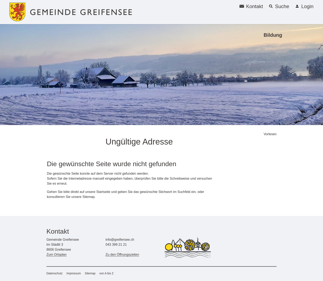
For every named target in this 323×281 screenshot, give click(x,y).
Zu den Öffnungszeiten (122, 254)
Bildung (273, 35)
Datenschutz (54, 273)
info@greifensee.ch (120, 239)
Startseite (103, 192)
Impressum (74, 273)
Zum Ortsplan (56, 254)
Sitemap (90, 273)
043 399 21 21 (116, 244)
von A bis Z (106, 273)
